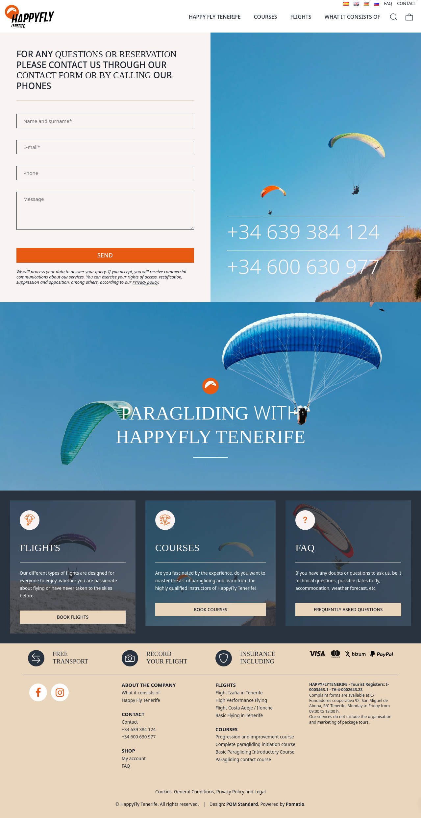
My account (134, 758)
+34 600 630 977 (303, 266)
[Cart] (409, 16)
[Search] (394, 16)
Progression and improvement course (254, 737)
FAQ (126, 766)
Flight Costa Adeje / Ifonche (244, 708)
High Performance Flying (241, 700)
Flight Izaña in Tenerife (239, 693)
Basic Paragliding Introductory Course (254, 752)
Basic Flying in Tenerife (239, 715)
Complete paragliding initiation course (255, 744)
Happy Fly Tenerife (141, 700)
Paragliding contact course (243, 759)
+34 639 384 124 (303, 231)
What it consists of (141, 693)
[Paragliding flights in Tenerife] (29, 16)
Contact (130, 722)
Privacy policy (145, 282)
